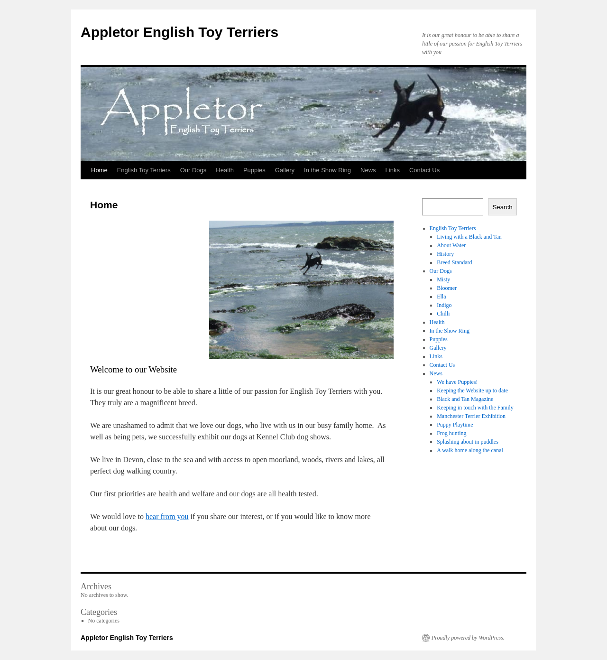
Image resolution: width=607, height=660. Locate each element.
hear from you (167, 516)
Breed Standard (454, 262)
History (445, 254)
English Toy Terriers (144, 170)
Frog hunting (451, 433)
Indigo (444, 305)
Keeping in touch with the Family (475, 407)
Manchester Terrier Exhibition (471, 416)
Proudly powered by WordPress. (468, 637)
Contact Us (424, 170)
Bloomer (447, 288)
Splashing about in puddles (467, 441)
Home (99, 170)
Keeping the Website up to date (472, 390)
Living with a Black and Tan (469, 236)
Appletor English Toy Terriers (179, 32)
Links (393, 170)
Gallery (284, 170)
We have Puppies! (457, 382)
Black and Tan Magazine (465, 399)
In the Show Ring (327, 170)
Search (502, 207)
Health (225, 170)
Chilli (443, 313)
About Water (451, 245)
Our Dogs (193, 170)
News (368, 170)
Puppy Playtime (455, 424)
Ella (441, 296)
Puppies (254, 170)
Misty (443, 279)
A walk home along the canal (470, 450)
